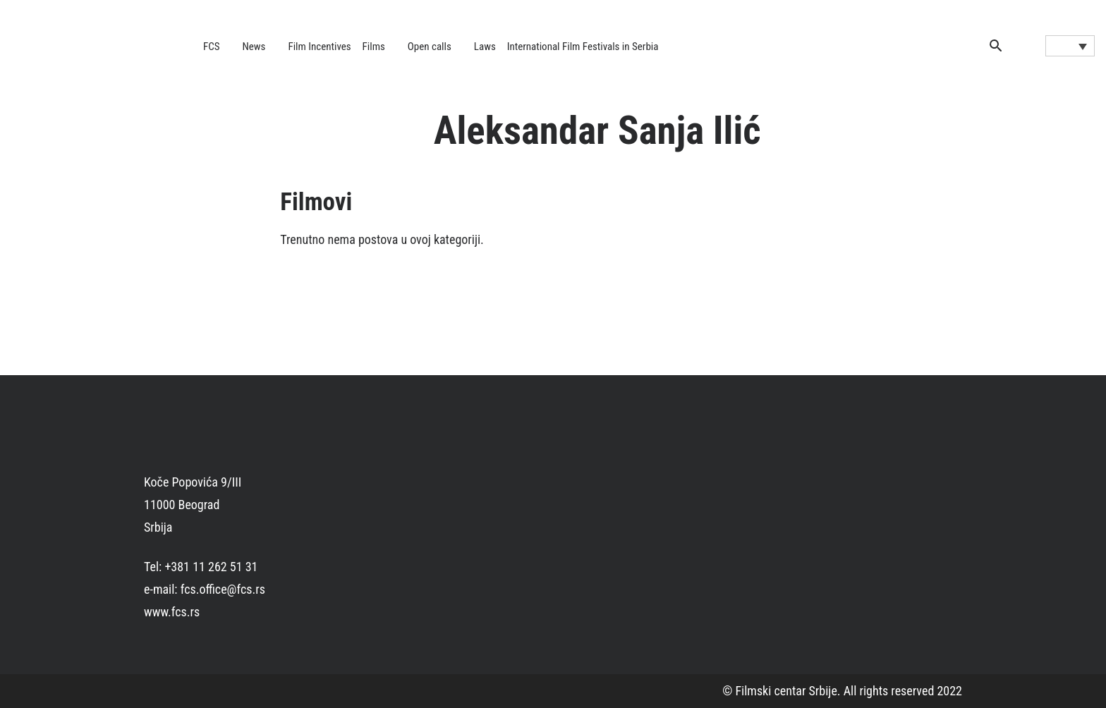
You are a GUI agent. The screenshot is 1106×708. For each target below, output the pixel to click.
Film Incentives (319, 46)
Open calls (429, 46)
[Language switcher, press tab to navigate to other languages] (1070, 45)
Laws (485, 46)
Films (374, 46)
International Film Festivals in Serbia (583, 46)
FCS (211, 46)
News (254, 46)
